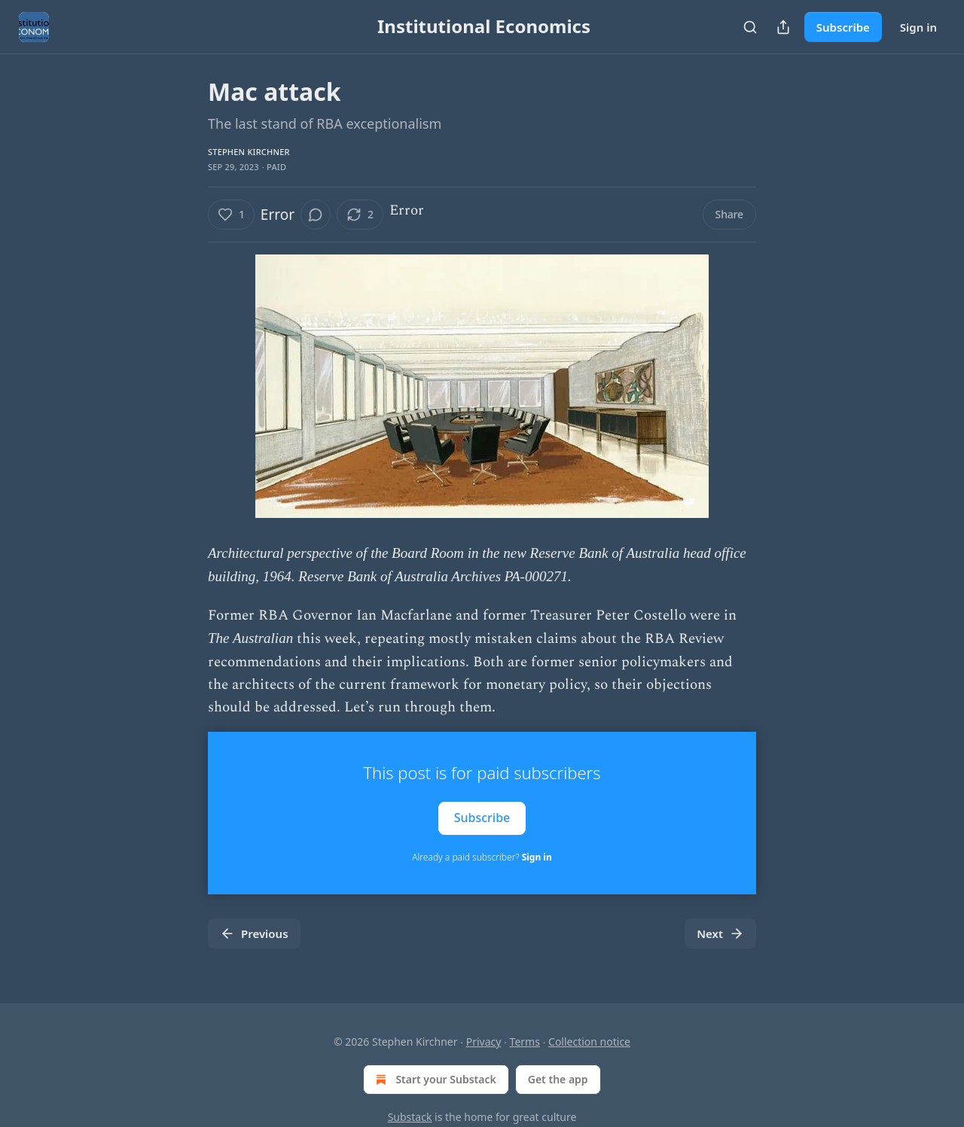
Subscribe (843, 27)
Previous (254, 933)
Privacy (484, 1041)
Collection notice (589, 1041)
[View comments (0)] (315, 215)
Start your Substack (434, 1079)
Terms (525, 1041)
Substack (410, 1117)
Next (720, 933)
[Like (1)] (231, 215)
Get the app (558, 1079)
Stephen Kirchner (249, 151)
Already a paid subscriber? (481, 857)
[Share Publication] (783, 27)
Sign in (918, 27)
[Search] (750, 27)
